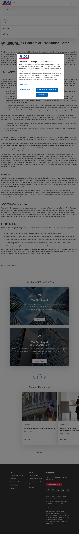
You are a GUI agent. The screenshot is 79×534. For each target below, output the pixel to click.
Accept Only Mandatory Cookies (47, 89)
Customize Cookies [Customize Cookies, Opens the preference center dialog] (25, 89)
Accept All (41, 94)
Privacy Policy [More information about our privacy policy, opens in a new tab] (23, 84)
